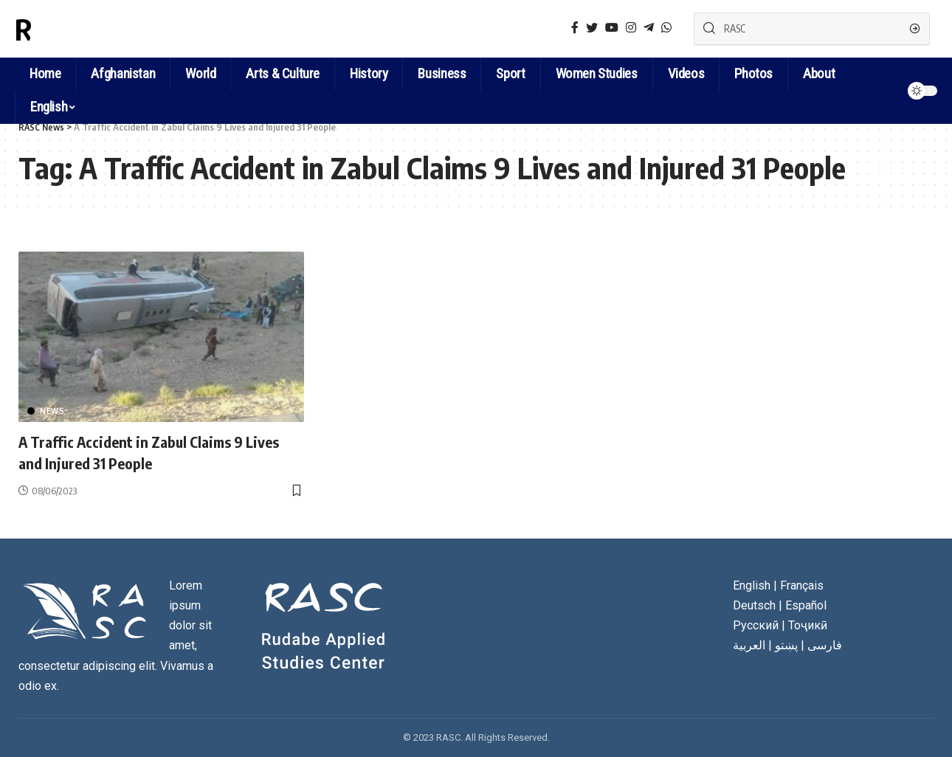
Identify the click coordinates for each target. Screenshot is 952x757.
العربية (749, 645)
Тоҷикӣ (807, 625)
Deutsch (754, 605)
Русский (756, 625)
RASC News (84, 28)
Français (802, 585)
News (52, 411)
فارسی (824, 645)
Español (806, 605)
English (48, 106)
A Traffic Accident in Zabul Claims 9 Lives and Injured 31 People (141, 452)
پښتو (786, 645)
